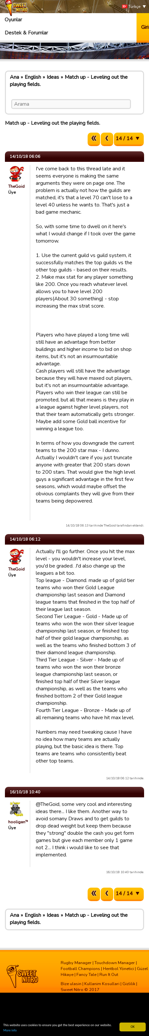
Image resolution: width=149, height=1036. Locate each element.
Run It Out (108, 975)
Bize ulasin (71, 984)
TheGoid (16, 186)
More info (10, 1030)
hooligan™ (18, 822)
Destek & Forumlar (26, 32)
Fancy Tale (86, 975)
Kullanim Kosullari (101, 984)
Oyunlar (13, 19)
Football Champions (80, 969)
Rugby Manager (76, 963)
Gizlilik (128, 984)
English (33, 77)
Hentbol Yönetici (118, 969)
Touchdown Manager (115, 963)
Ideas (53, 77)
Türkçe (131, 7)
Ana (14, 77)
